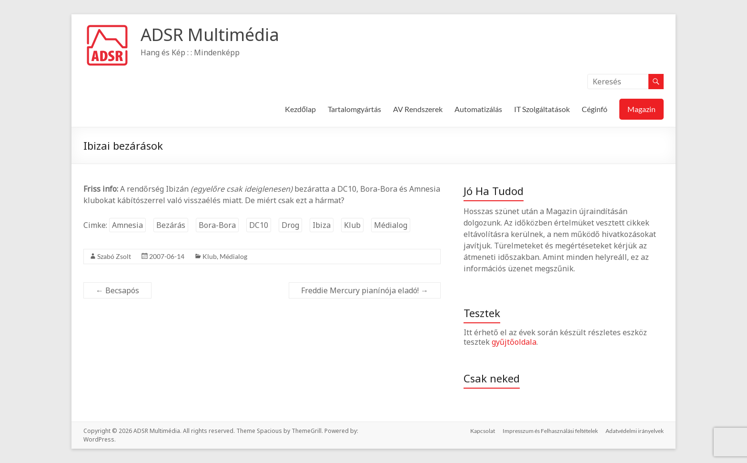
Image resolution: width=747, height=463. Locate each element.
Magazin (641, 108)
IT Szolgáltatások (542, 108)
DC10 (258, 225)
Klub (352, 225)
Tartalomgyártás (354, 108)
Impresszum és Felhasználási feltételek (550, 430)
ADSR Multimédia (210, 34)
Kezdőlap (300, 108)
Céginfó (594, 108)
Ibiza (322, 225)
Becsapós (117, 290)
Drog (290, 225)
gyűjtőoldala (514, 342)
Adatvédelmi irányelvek (635, 430)
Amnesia (127, 225)
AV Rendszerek (418, 108)
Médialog (390, 225)
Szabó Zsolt (114, 256)
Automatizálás (478, 108)
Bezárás (170, 225)
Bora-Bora (217, 225)
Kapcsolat (482, 430)
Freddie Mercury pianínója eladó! (364, 290)
